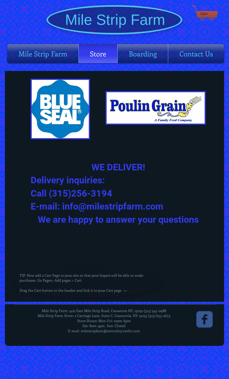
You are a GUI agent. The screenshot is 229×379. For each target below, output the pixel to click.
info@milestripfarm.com (112, 206)
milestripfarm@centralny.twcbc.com (110, 330)
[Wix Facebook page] (204, 319)
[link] (206, 13)
